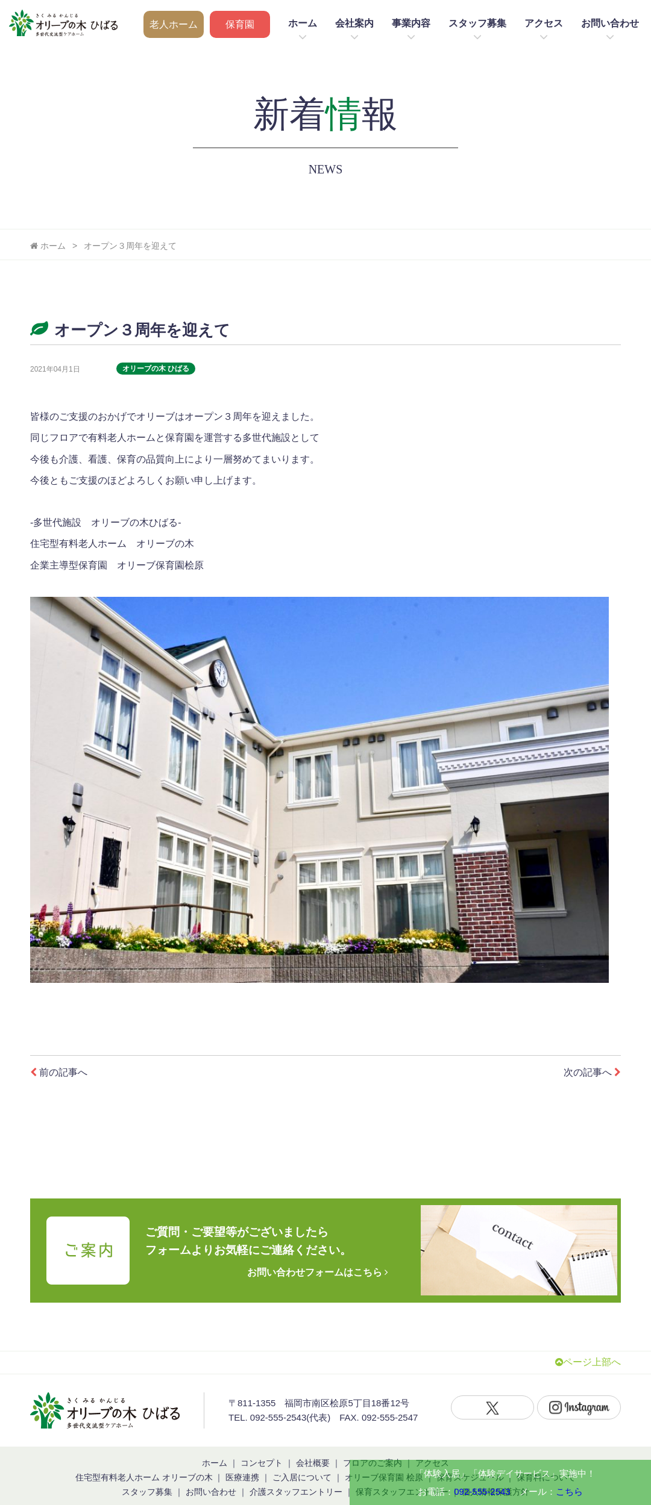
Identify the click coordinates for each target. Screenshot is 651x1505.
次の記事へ (592, 1072)
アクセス (543, 23)
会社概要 (313, 1448)
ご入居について (302, 1462)
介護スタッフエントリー (296, 1477)
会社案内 (354, 23)
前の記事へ (58, 1072)
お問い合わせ (610, 23)
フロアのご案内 (372, 1448)
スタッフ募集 (477, 23)
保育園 (239, 24)
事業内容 (411, 23)
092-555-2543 (482, 1491)
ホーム (302, 23)
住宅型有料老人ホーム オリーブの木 (144, 1462)
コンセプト (262, 1448)
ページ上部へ (588, 1347)
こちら (569, 1491)
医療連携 (242, 1462)
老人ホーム (173, 24)
